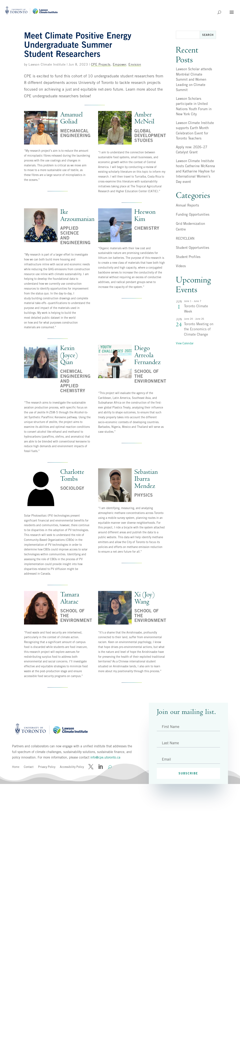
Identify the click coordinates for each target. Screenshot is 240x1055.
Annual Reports (187, 205)
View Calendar (185, 343)
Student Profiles (188, 257)
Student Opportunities (192, 248)
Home (15, 766)
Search (208, 34)
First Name (170, 727)
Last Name (170, 743)
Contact (29, 766)
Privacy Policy (46, 766)
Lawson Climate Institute (47, 64)
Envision (134, 64)
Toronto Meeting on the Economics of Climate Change (198, 329)
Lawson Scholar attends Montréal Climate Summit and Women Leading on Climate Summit (194, 79)
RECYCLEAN (185, 238)
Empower (119, 64)
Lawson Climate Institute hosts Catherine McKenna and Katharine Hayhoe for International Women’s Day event (195, 171)
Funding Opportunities (192, 214)
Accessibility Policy (72, 766)
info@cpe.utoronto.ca (105, 757)
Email (166, 759)
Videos (181, 266)
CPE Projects (101, 64)
